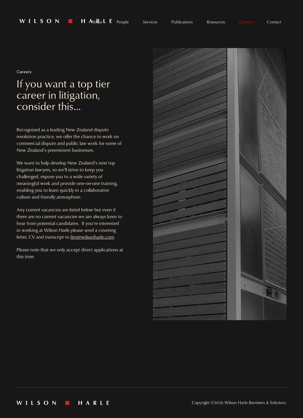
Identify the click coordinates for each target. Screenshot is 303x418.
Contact (274, 22)
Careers (246, 22)
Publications (182, 22)
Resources (216, 22)
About (96, 22)
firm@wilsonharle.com (92, 237)
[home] (86, 21)
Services (150, 22)
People (123, 22)
